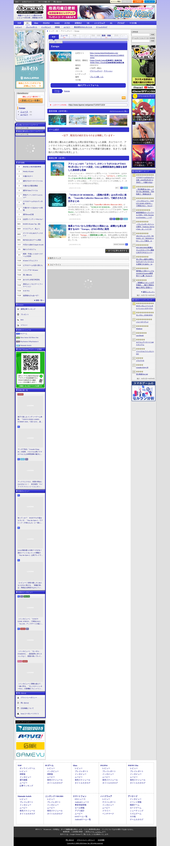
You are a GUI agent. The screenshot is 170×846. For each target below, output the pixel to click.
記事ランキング (26, 786)
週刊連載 (23, 780)
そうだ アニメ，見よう (31, 229)
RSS (16, 2)
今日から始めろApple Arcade (33, 244)
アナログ (120, 23)
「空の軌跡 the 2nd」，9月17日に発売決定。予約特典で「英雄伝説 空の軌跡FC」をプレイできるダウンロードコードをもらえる (145, 191)
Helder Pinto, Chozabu (98, 62)
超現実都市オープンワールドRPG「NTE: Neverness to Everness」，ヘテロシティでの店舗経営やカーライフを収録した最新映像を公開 (145, 215)
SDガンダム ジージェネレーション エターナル (144, 307)
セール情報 (79, 808)
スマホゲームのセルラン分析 (33, 202)
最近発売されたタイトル (83, 27)
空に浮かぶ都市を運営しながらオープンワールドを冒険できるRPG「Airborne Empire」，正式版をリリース (145, 261)
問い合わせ (58, 2)
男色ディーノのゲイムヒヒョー (33, 196)
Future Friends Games (98, 60)
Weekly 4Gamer (28, 171)
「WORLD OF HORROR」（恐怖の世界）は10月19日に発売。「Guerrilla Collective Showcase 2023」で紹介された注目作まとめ (97, 198)
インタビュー (46, 27)
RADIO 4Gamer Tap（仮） (32, 224)
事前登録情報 (80, 805)
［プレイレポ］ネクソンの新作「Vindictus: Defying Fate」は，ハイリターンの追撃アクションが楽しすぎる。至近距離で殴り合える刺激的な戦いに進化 (145, 226)
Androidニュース (82, 802)
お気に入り (127, 1)
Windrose (139, 328)
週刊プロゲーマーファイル (33, 181)
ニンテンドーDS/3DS (54, 796)
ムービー (67, 27)
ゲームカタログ (101, 27)
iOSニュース (80, 799)
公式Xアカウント (28, 2)
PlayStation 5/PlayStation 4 (29, 341)
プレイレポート (31, 27)
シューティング (136, 811)
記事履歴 (138, 1)
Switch (57, 23)
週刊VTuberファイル (30, 190)
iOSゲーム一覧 (81, 816)
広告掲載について (27, 708)
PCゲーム (23, 333)
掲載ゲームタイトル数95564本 (30, 15)
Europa (67, 91)
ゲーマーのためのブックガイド (33, 234)
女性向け (78, 23)
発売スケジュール (55, 780)
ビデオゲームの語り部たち (33, 265)
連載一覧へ (40, 300)
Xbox (36, 23)
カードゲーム (135, 808)
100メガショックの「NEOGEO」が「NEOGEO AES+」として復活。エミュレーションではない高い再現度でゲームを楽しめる (145, 238)
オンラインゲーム (27, 768)
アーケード (133, 796)
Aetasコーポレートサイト (30, 713)
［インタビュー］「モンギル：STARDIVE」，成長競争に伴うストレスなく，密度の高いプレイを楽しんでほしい (30, 653)
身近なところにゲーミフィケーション (33, 285)
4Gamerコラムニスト (30, 260)
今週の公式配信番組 (30, 186)
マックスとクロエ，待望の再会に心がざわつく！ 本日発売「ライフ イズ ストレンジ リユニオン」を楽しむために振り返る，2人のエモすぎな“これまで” (30, 484)
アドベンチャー (96, 71)
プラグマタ (140, 360)
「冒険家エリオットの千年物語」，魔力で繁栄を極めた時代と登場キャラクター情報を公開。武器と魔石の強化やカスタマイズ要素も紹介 (145, 285)
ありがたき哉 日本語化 (31, 279)
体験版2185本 (37, 18)
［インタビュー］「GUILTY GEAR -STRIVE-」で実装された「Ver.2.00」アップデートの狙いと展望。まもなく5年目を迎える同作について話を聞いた (30, 621)
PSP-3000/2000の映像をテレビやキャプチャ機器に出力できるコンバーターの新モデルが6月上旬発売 (145, 250)
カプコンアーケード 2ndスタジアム (145, 343)
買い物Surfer (27, 275)
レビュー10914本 (23, 18)
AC (111, 23)
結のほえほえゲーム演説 (32, 240)
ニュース (24, 112)
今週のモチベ (28, 176)
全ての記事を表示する (117, 251)
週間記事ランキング (28, 309)
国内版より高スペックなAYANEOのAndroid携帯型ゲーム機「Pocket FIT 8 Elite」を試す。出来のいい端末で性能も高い (145, 273)
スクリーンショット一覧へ (119, 111)
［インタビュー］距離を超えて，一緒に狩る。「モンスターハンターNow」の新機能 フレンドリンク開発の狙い (30, 686)
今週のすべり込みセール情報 (33, 209)
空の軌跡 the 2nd (142, 374)
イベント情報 (135, 802)
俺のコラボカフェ (29, 249)
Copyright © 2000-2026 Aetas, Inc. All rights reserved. (85, 843)
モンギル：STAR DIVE (144, 315)
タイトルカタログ (55, 783)
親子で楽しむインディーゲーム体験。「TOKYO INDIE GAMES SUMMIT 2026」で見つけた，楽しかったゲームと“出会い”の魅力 (30, 419)
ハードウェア (99, 23)
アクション (108, 71)
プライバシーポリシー (29, 697)
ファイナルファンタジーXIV (145, 352)
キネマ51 (26, 291)
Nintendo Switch (25, 345)
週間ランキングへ (149, 292)
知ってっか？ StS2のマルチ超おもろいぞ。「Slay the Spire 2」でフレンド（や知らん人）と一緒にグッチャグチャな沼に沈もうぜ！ (30, 520)
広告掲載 (101, 840)
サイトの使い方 (44, 2)
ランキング (149, 1)
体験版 (57, 27)
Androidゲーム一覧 (83, 819)
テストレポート (109, 802)
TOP (19, 23)
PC (27, 23)
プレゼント (25, 314)
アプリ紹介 (79, 811)
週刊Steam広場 (28, 214)
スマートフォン (79, 796)
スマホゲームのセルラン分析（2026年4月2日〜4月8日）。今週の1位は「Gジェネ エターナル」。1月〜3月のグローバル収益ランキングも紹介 (145, 180)
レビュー (18, 27)
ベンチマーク (108, 814)
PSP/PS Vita (133, 765)
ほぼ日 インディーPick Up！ (33, 219)
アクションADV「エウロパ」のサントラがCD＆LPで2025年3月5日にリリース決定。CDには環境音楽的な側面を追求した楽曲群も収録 (97, 167)
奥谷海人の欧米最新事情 (32, 167)
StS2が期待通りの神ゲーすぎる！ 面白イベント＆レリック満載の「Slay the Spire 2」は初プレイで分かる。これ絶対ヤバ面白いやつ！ (30, 552)
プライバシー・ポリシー (86, 840)
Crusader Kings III (142, 367)
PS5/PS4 (46, 23)
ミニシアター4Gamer (30, 270)
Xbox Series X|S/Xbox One (29, 337)
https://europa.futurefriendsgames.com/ (104, 53)
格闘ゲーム (135, 805)
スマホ (67, 23)
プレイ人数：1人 (97, 77)
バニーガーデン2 (142, 322)
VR (88, 23)
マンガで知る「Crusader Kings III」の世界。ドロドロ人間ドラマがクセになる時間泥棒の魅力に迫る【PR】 (30, 451)
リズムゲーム (135, 814)
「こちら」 (98, 832)
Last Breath (140, 335)
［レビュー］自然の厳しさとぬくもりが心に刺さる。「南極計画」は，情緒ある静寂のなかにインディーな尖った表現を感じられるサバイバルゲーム (30, 585)
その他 (133, 816)
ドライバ (24, 325)
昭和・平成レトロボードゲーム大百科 (33, 255)
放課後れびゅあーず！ (31, 295)
